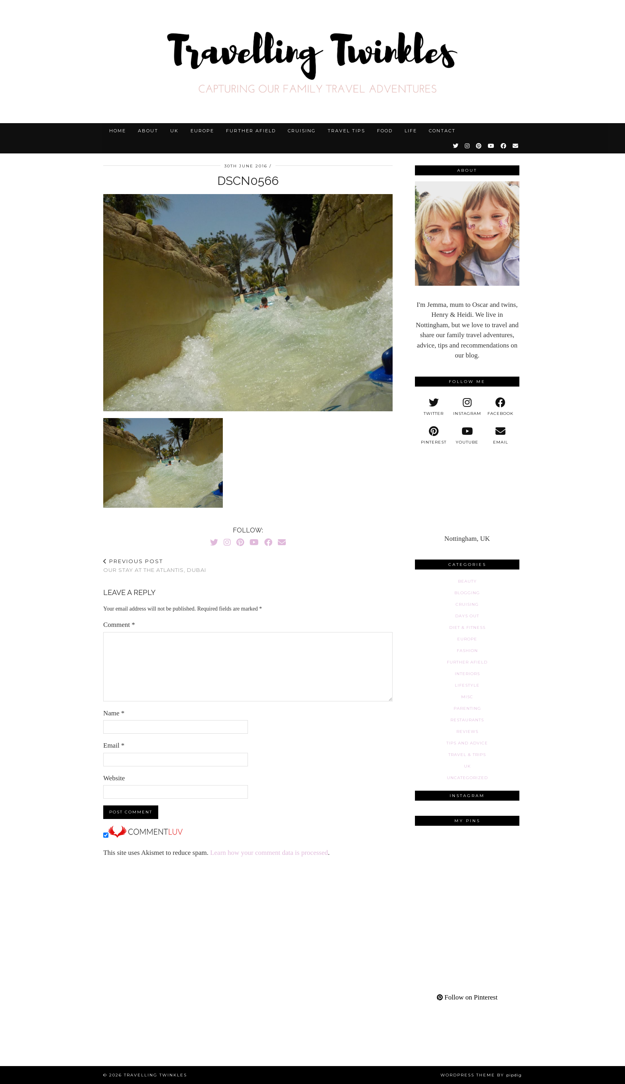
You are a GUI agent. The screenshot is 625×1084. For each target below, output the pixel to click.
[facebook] (500, 407)
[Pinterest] (479, 145)
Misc (467, 696)
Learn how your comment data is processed (269, 852)
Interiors (467, 673)
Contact (442, 131)
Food (385, 131)
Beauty (467, 581)
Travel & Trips (467, 754)
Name (113, 713)
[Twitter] (456, 145)
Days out (467, 616)
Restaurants (467, 720)
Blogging (467, 592)
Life (411, 131)
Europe (202, 131)
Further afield (251, 131)
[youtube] (467, 435)
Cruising (302, 131)
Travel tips (346, 131)
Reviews (467, 731)
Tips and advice (467, 743)
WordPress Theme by (481, 1075)
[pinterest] (433, 435)
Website (114, 778)
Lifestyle (467, 685)
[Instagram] (467, 145)
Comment (119, 624)
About (148, 131)
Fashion (467, 650)
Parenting (467, 708)
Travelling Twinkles (155, 1075)
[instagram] (467, 407)
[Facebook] (504, 145)
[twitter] (433, 407)
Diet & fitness (467, 627)
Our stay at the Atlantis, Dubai (154, 565)
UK (174, 131)
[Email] (516, 145)
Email (113, 745)
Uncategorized (467, 777)
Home (117, 131)
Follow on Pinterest (467, 997)
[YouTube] (491, 145)
